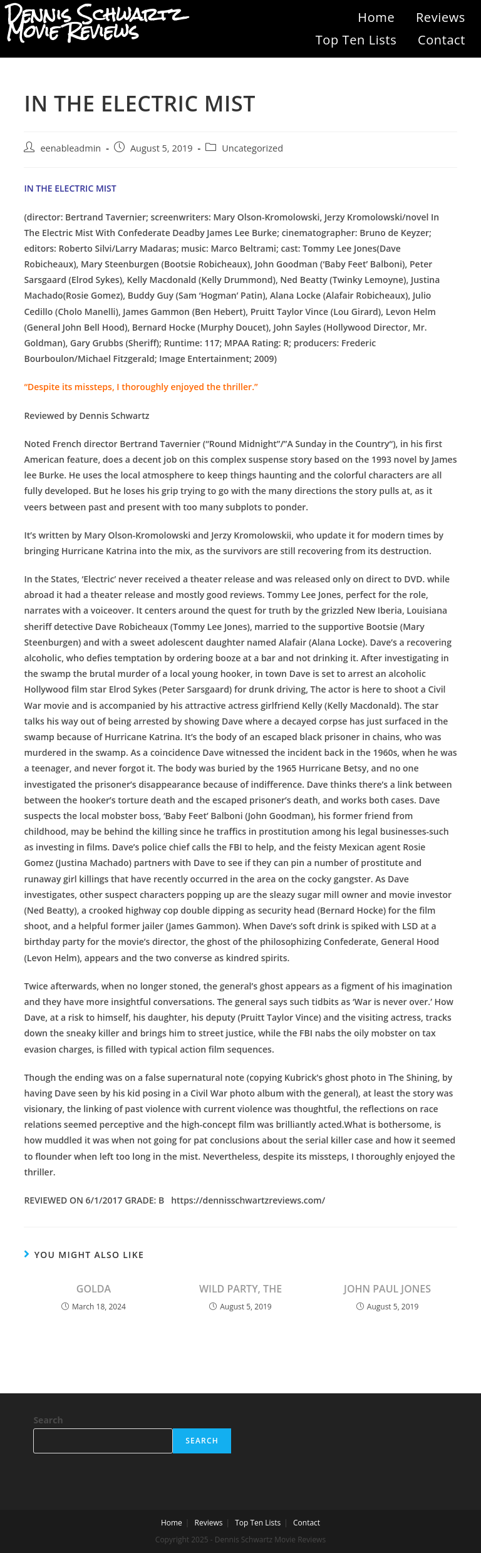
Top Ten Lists (356, 39)
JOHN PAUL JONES (387, 1289)
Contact (441, 39)
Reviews (440, 17)
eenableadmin (70, 148)
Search (48, 1420)
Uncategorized (252, 148)
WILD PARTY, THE (240, 1289)
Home (376, 17)
